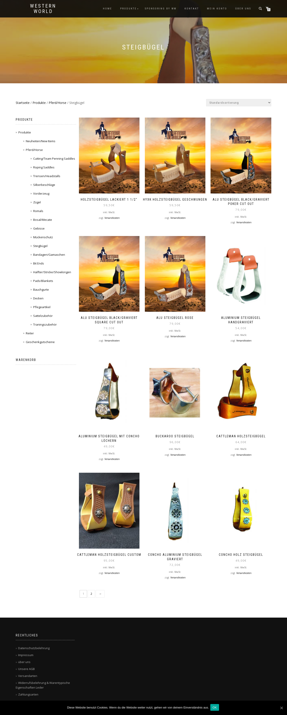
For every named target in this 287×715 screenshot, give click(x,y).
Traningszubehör (45, 324)
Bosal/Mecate (42, 220)
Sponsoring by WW (160, 8)
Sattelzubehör (43, 316)
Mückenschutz (43, 237)
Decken (38, 298)
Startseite (23, 103)
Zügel (37, 202)
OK (215, 708)
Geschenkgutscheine (40, 342)
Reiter (30, 333)
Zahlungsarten (28, 687)
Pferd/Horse (57, 103)
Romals (38, 211)
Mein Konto (217, 8)
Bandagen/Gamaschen (49, 255)
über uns (243, 8)
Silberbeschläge (44, 185)
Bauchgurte (41, 290)
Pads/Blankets (43, 281)
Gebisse (39, 228)
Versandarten (27, 668)
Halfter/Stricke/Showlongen (52, 272)
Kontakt (192, 8)
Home (107, 8)
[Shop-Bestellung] (238, 102)
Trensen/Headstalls (46, 176)
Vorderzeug (41, 193)
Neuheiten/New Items (40, 141)
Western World (43, 8)
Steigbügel (40, 246)
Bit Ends (38, 263)
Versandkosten (112, 216)
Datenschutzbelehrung (34, 641)
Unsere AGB (26, 661)
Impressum (25, 648)
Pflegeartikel (41, 307)
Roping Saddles (43, 167)
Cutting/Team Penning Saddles (54, 159)
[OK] (281, 708)
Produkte (128, 8)
